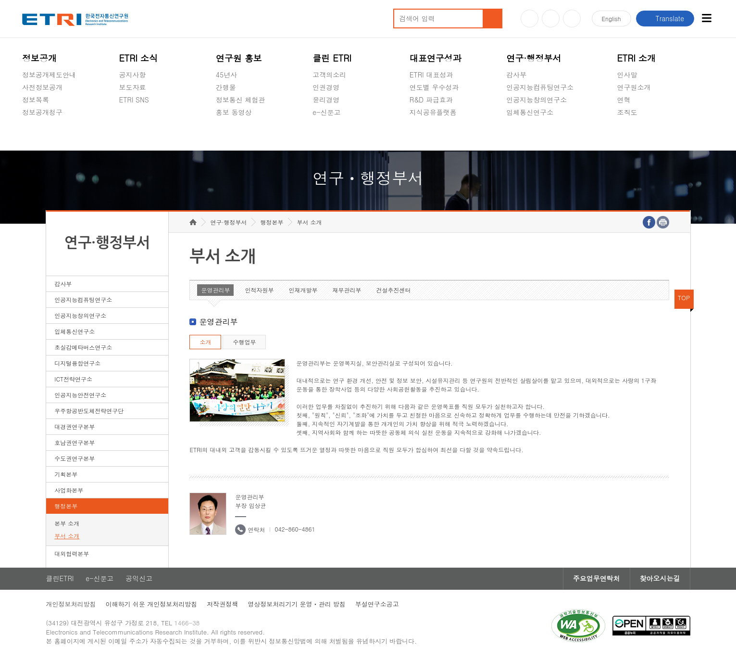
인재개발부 (302, 290)
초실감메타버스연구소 (540, 135)
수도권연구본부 (74, 458)
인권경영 (325, 87)
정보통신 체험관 (240, 99)
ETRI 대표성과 (431, 74)
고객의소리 (329, 74)
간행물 (226, 87)
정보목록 (35, 99)
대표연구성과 (436, 57)
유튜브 (529, 18)
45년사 (226, 74)
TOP (684, 297)
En (611, 18)
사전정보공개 (42, 87)
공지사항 (132, 74)
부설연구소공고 (377, 604)
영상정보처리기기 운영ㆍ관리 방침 (297, 604)
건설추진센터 (393, 290)
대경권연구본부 (74, 426)
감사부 (516, 74)
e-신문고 (326, 112)
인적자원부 (259, 290)
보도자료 (132, 87)
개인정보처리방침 (71, 604)
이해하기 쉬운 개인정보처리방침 (152, 604)
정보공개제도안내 (49, 74)
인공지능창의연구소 (536, 99)
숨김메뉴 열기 (27, 123)
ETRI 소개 (636, 57)
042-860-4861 (294, 529)
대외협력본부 (71, 553)
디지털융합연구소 (77, 363)
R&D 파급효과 (431, 99)
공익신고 (325, 135)
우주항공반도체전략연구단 (89, 410)
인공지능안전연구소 (80, 395)
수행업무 (244, 342)
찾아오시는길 (660, 579)
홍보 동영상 (234, 112)
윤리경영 (325, 99)
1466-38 (187, 622)
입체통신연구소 (529, 112)
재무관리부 (346, 290)
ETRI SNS (134, 99)
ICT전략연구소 (73, 379)
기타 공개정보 (638, 135)
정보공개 (39, 57)
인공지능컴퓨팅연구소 (540, 87)
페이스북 (572, 18)
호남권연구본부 (74, 442)
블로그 (551, 18)
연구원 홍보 (239, 57)
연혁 (624, 99)
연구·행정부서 (533, 57)
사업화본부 (68, 490)
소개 (205, 342)
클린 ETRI (331, 57)
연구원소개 (634, 87)
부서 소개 (66, 536)
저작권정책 (222, 604)
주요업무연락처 (596, 579)
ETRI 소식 (138, 57)
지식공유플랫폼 (433, 112)
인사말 (627, 74)
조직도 (627, 112)
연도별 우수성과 (434, 87)
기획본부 (65, 474)
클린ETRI (60, 579)
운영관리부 (215, 290)
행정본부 (65, 506)
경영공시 (35, 135)
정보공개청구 (42, 112)
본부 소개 (66, 523)
